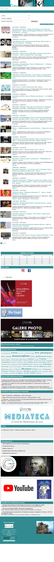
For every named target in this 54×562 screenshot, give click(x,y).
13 (41, 263)
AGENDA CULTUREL (27, 256)
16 (11, 264)
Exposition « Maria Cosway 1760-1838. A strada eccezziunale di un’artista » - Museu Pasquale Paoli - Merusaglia (32, 54)
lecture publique (31, 365)
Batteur (6, 360)
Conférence (38, 361)
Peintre (41, 367)
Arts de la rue (19, 355)
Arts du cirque (26, 355)
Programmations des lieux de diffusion (12, 448)
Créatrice (48, 361)
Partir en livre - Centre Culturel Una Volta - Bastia (27, 87)
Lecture (25, 365)
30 (11, 267)
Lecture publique (39, 365)
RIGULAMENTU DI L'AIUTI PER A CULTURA (14, 441)
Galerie (47, 363)
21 (49, 264)
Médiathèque (15, 367)
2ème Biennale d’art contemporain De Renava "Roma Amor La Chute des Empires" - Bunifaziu (32, 42)
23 (11, 265)
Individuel (13, 365)
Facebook (30, 275)
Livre (9, 367)
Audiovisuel (31, 358)
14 (49, 263)
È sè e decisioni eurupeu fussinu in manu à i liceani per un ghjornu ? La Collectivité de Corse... (20, 511)
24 (19, 265)
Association (14, 357)
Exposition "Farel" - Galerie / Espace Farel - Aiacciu (28, 151)
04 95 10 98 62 (6, 533)
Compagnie (24, 361)
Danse (3, 363)
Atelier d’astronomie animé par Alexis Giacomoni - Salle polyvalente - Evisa (22, 395)
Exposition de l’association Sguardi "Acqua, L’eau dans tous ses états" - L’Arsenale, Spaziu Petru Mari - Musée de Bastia (33, 141)
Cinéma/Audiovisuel (36, 360)
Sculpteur (17, 371)
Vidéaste (34, 371)
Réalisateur (24, 369)
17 (19, 264)
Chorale (23, 360)
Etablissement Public (34, 363)
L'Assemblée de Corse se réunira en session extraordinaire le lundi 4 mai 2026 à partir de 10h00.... (20, 503)
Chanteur (18, 360)
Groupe (3, 365)
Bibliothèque (11, 360)
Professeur (18, 369)
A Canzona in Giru (7, 443)
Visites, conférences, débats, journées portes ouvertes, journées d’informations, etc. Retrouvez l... (20, 506)
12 (34, 263)
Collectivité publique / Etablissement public (11, 361)
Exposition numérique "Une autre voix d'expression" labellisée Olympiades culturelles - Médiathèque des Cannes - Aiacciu (32, 107)
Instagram (23, 275)
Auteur (39, 358)
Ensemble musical (26, 363)
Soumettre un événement (45, 24)
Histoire (7, 365)
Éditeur (19, 363)
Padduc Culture (6, 446)
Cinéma (28, 360)
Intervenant (21, 365)
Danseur (8, 363)
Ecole (11, 363)
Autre (2, 360)
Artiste (12, 355)
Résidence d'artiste (34, 369)
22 (4, 265)
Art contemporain (5, 355)
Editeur (16, 363)
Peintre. (45, 367)
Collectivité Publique (45, 360)
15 (4, 264)
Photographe (4, 369)
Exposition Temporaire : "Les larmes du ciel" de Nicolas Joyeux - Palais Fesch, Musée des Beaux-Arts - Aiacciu (32, 171)
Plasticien (12, 369)
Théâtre (28, 371)
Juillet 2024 (27, 258)
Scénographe (11, 371)
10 (19, 263)
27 (41, 265)
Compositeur (31, 361)
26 (34, 265)
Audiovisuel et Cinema (8, 450)
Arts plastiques (37, 355)
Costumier (43, 361)
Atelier (25, 358)
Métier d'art (21, 367)
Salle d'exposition (45, 369)
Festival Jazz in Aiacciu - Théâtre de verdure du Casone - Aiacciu (19, 428)
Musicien (26, 367)
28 (49, 265)
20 (41, 264)
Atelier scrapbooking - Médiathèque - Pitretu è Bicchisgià (17, 393)
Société (23, 371)
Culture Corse (8, 279)
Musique (33, 367)
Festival (42, 363)
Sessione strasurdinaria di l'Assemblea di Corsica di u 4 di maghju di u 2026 (22, 502)
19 (34, 264)
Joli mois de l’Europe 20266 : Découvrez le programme (17, 505)
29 (4, 267)
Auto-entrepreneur (46, 358)
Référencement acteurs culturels (10, 346)
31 (19, 267)
